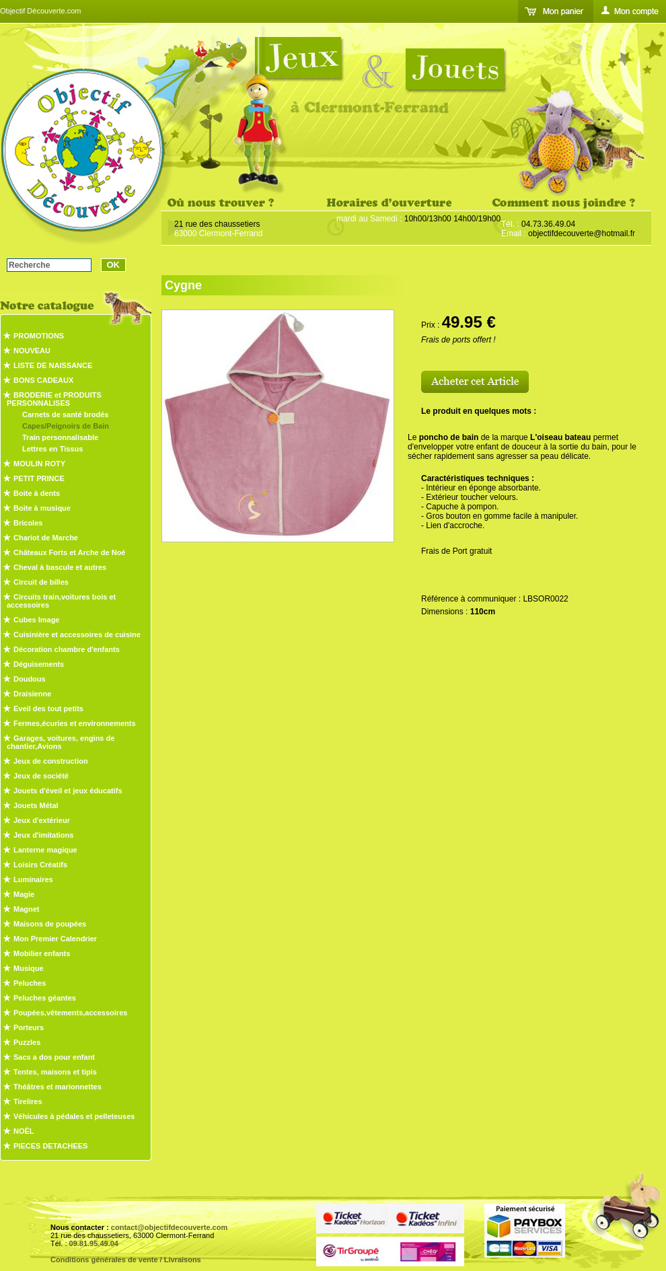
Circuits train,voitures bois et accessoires (61, 601)
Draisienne (32, 694)
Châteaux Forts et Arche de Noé (69, 552)
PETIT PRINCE (39, 478)
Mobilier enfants (41, 953)
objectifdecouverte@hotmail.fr (581, 233)
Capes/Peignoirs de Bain (65, 426)
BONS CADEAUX (43, 380)
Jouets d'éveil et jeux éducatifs (67, 791)
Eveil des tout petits (48, 708)
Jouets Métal (36, 805)
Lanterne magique (45, 850)
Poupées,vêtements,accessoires (70, 1013)
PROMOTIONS (38, 336)
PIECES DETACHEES (50, 1146)
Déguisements (38, 664)
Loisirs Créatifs (40, 865)
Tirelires (27, 1101)
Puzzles (26, 1042)
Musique (28, 968)
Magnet (26, 909)
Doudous (29, 679)
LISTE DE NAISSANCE (52, 365)
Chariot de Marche (45, 538)
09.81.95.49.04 (93, 1243)
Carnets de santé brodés (65, 414)
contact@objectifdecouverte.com (169, 1227)
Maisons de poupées (49, 924)
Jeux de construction (50, 761)
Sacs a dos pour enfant (54, 1057)
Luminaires (33, 879)
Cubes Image (36, 620)
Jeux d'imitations (43, 835)
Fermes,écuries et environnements (74, 723)
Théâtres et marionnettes (57, 1087)
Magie (23, 894)
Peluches (29, 983)
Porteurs (28, 1027)
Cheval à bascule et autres (59, 567)
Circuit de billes (41, 582)
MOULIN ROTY (39, 464)
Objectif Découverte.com (40, 11)
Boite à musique (42, 508)
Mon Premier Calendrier (55, 939)
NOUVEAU (31, 351)
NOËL (23, 1131)
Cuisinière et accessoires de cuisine (77, 634)
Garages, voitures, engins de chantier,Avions (60, 742)
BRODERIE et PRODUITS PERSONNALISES (54, 399)
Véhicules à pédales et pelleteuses (74, 1116)
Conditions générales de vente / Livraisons (125, 1260)
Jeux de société (41, 776)
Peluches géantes (44, 998)
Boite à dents (36, 493)
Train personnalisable (60, 437)
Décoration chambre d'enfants (66, 649)
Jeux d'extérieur (41, 820)
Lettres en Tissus (52, 449)
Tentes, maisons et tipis (55, 1072)
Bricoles (27, 523)
